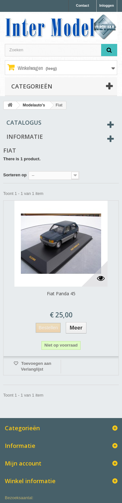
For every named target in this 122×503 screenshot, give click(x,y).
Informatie (24, 136)
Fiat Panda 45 (61, 293)
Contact (82, 5)
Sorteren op (15, 174)
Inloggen (106, 5)
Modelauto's (34, 105)
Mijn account (23, 463)
